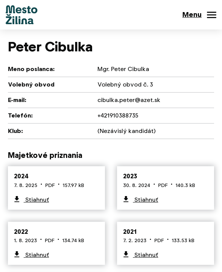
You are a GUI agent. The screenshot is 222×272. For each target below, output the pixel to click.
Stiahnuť (36, 199)
